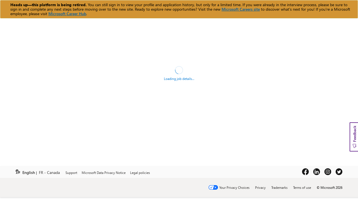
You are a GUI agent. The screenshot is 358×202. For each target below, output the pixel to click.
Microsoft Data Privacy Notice (104, 172)
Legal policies (140, 172)
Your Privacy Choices (234, 187)
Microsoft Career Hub (67, 13)
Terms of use (302, 187)
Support (71, 172)
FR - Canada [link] (49, 172)
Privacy (260, 187)
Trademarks (279, 187)
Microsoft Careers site (241, 9)
